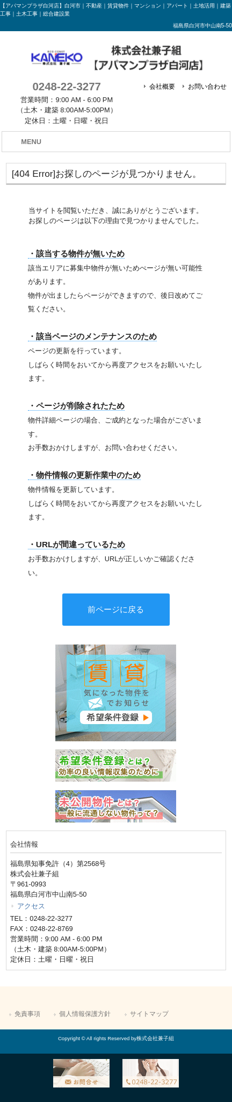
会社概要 (162, 86)
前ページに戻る (116, 609)
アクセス (31, 906)
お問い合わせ (207, 86)
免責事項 (27, 1014)
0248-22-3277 (66, 86)
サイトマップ (149, 1014)
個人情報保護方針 (85, 1014)
